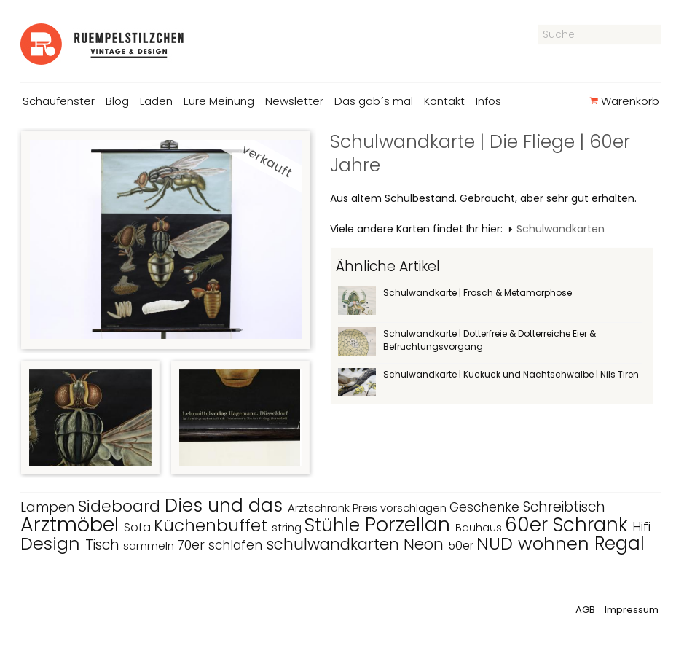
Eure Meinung (219, 101)
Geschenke (486, 507)
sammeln (150, 545)
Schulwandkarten (560, 229)
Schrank (592, 525)
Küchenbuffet (213, 525)
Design (52, 543)
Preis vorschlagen (401, 507)
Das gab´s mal (373, 101)
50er (462, 545)
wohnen (556, 543)
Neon (426, 544)
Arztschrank (320, 507)
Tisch (104, 545)
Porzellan (410, 524)
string (288, 527)
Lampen (49, 507)
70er (192, 545)
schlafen (237, 545)
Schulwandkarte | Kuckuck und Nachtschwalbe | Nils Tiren (511, 374)
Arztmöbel (72, 524)
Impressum (632, 610)
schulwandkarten (335, 544)
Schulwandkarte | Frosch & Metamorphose (477, 292)
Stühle (334, 525)
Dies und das (226, 505)
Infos (488, 101)
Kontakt (444, 101)
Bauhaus (480, 527)
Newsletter (294, 101)
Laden (156, 101)
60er (529, 525)
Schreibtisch (564, 507)
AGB (585, 610)
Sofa (139, 527)
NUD (497, 543)
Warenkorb (624, 101)
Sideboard (121, 506)
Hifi (641, 527)
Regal (619, 543)
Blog (117, 101)
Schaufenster (59, 101)
